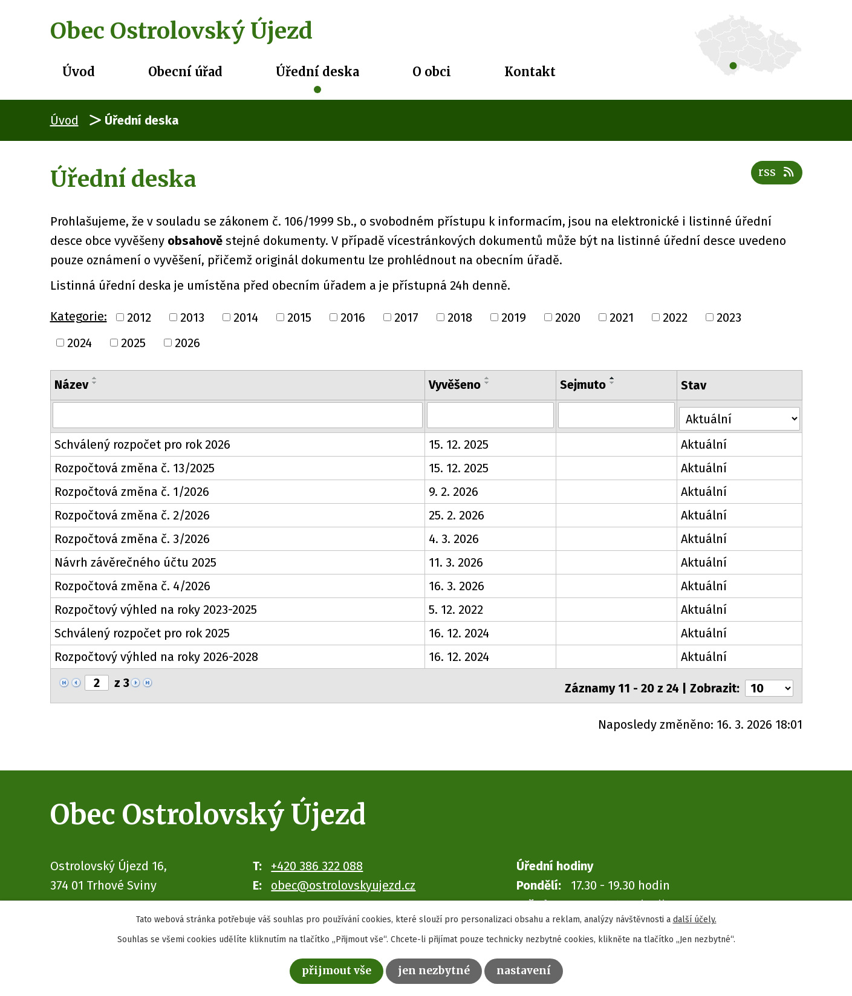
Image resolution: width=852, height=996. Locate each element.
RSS (775, 177)
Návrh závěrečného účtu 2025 (135, 559)
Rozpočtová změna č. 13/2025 (134, 465)
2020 (567, 317)
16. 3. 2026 (457, 583)
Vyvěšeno (455, 384)
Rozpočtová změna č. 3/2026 (132, 536)
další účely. (695, 917)
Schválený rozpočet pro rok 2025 (142, 630)
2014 (245, 317)
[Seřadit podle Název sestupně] (95, 382)
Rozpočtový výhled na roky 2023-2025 (155, 606)
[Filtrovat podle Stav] (740, 413)
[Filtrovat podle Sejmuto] (617, 415)
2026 (187, 343)
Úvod (78, 71)
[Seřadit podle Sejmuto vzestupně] (613, 378)
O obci (431, 71)
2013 (192, 317)
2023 (729, 317)
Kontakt (530, 71)
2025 (133, 343)
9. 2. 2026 (454, 488)
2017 (406, 317)
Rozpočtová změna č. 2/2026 (132, 512)
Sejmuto (584, 384)
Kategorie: (78, 316)
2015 (299, 317)
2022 (675, 317)
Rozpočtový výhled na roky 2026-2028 (156, 653)
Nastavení (533, 969)
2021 (622, 317)
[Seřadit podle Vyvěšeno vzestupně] (488, 378)
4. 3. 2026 (454, 536)
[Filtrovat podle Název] (238, 415)
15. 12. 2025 (459, 441)
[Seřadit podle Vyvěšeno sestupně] (488, 382)
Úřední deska (317, 71)
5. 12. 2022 (456, 606)
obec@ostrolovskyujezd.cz (343, 877)
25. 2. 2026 (457, 512)
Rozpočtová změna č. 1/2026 (131, 488)
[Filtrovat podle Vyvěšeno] (491, 415)
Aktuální (706, 441)
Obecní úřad (185, 71)
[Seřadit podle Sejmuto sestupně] (613, 382)
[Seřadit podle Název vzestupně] (95, 378)
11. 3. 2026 (456, 559)
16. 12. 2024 (459, 630)
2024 (79, 343)
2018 (459, 317)
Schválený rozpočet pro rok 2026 (142, 441)
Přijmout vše (328, 969)
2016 (352, 317)
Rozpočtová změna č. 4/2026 (132, 583)
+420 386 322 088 (317, 857)
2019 (513, 317)
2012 (139, 317)
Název (71, 384)
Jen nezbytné (435, 969)
